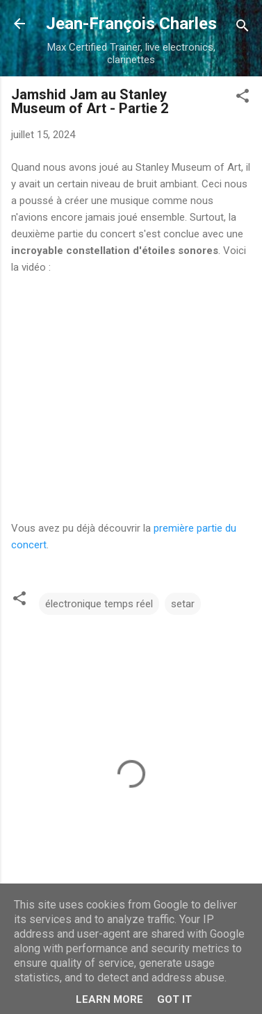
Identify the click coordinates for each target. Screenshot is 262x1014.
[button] (242, 98)
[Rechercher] (242, 28)
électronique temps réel (99, 604)
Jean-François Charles (131, 23)
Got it (174, 999)
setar (183, 604)
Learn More (109, 999)
